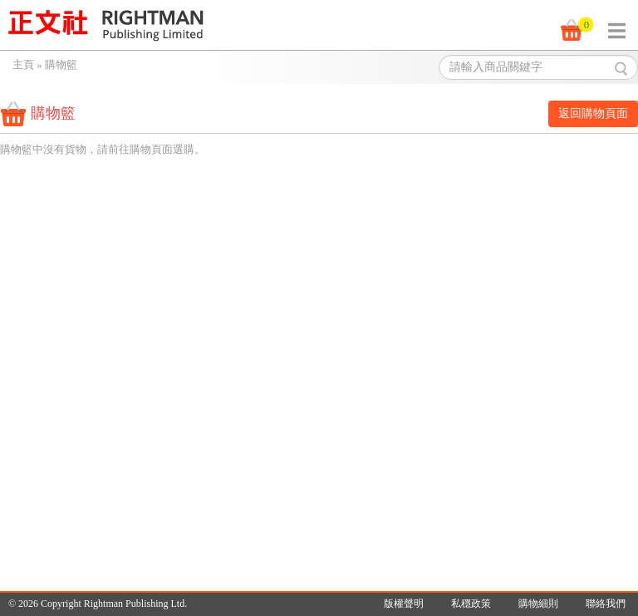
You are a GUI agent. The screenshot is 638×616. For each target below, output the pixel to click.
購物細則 (538, 603)
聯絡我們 (606, 603)
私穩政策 (471, 603)
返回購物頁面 (593, 113)
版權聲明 (404, 603)
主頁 (23, 64)
